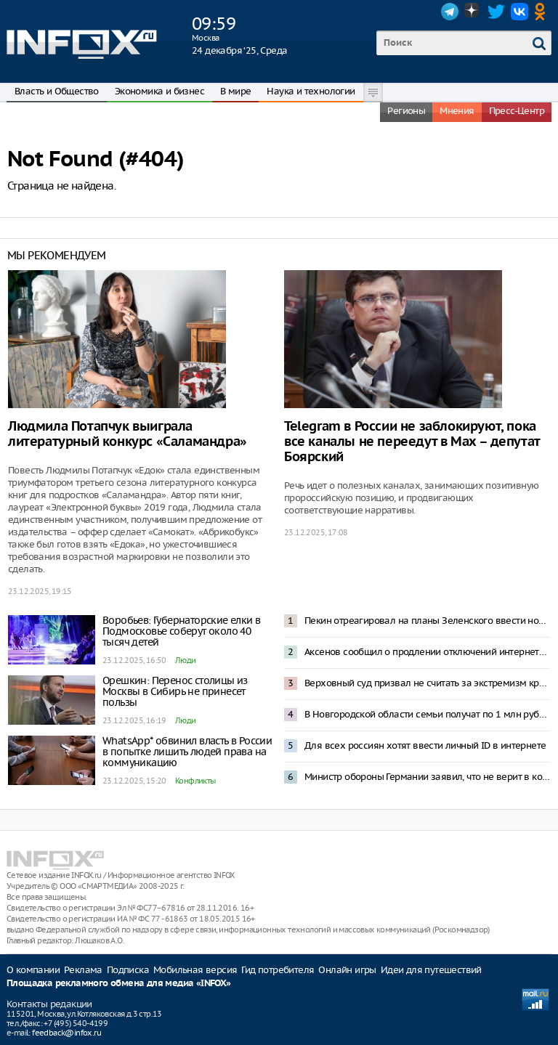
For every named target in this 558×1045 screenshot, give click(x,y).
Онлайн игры (347, 969)
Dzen (473, 11)
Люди (185, 660)
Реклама (83, 969)
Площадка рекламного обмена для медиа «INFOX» (119, 983)
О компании (33, 969)
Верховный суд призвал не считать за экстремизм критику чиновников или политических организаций (427, 683)
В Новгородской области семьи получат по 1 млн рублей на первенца (427, 714)
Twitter (496, 11)
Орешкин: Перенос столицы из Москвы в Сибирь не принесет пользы (175, 691)
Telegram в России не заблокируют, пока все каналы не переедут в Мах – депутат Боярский (412, 442)
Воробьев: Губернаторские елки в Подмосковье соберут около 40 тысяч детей (181, 631)
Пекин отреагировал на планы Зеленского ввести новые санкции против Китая (427, 620)
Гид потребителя (277, 969)
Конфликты (195, 781)
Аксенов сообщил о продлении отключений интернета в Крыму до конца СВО (427, 651)
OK (542, 11)
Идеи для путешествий (431, 969)
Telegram (449, 11)
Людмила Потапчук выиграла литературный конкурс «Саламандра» (127, 434)
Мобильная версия (195, 969)
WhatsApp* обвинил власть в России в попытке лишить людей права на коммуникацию (187, 751)
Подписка (128, 969)
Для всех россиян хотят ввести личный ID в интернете (425, 745)
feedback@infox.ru (66, 1033)
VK (519, 11)
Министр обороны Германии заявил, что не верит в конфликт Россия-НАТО (427, 776)
